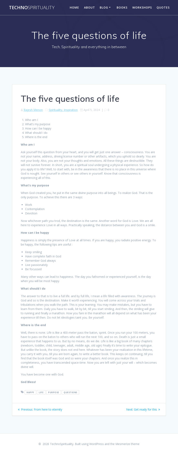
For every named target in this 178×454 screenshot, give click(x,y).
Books (122, 7)
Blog (104, 7)
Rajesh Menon (33, 110)
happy (30, 392)
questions (70, 392)
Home (74, 7)
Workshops (142, 7)
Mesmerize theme (127, 444)
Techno (31, 7)
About (89, 7)
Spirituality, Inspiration (63, 110)
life (41, 392)
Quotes (163, 7)
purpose (53, 392)
